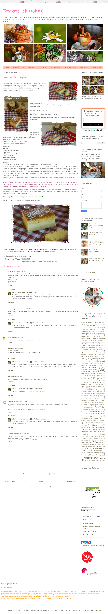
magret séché (84, 400)
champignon (84, 349)
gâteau (83, 388)
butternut (83, 342)
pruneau (90, 431)
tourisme (91, 455)
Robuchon (83, 438)
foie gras (85, 380)
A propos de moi (96, 67)
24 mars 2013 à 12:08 (20, 271)
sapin (82, 444)
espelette (83, 377)
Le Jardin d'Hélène (89, 520)
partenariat (96, 418)
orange (83, 413)
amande (83, 326)
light (89, 398)
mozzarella (84, 406)
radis (82, 433)
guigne (89, 391)
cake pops (90, 343)
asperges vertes (85, 327)
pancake (83, 416)
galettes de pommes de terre (95, 384)
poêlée (90, 424)
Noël (103, 407)
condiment (100, 358)
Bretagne (101, 336)
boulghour (91, 336)
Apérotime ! (16, 67)
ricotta (86, 436)
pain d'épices (84, 415)
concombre (84, 358)
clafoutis (101, 354)
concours (92, 358)
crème (95, 363)
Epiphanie (91, 375)
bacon (84, 329)
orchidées (90, 413)
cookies (100, 360)
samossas (100, 442)
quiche (96, 431)
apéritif (92, 326)
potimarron (96, 429)
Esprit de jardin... (88, 523)
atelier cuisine (94, 327)
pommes (91, 427)
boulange (100, 335)
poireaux (101, 424)
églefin (87, 373)
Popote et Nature (23, 11)
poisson (94, 425)
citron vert (93, 354)
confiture (91, 360)
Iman (9, 376)
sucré (33, 261)
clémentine (84, 356)
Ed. (9, 337)
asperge (101, 325)
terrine (87, 452)
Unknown (10, 401)
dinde (82, 373)
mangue (93, 400)
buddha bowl (94, 340)
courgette (102, 361)
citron (86, 354)
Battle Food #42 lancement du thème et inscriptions (96, 259)
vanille (48, 261)
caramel (103, 343)
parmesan (89, 418)
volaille (92, 460)
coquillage (83, 361)
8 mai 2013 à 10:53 (37, 388)
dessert (29, 261)
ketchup (91, 395)
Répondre (10, 285)
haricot (94, 391)
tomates (99, 454)
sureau (83, 450)
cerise (100, 347)
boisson (83, 335)
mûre (97, 406)
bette (101, 331)
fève (90, 378)
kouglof (101, 395)
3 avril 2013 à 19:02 (38, 362)
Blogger (98, 610)
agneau (85, 324)
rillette (92, 436)
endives (93, 373)
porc (88, 429)
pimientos (90, 422)
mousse (100, 404)
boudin (94, 334)
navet (90, 407)
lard (82, 397)
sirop (99, 444)
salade (83, 442)
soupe (94, 446)
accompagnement (93, 322)
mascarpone (101, 400)
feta (102, 377)
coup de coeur (93, 361)
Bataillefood (84, 331)
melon (85, 402)
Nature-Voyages (84, 67)
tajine (95, 450)
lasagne (93, 397)
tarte (100, 450)
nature (85, 407)
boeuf (101, 333)
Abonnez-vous (93, 124)
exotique (91, 377)
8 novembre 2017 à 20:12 (21, 433)
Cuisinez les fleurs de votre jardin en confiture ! (96, 250)
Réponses (12, 289)
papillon (101, 416)
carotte (85, 345)
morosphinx (93, 404)
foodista (93, 380)
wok (104, 460)
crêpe (101, 363)
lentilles (83, 398)
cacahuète (89, 342)
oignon (101, 411)
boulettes (83, 336)
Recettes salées (43, 67)
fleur (104, 379)
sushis (90, 450)
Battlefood (94, 331)
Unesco (97, 455)
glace (82, 389)
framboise (83, 382)
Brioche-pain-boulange (70, 67)
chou (82, 352)
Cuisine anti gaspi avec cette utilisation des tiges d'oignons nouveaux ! (96, 225)
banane (90, 329)
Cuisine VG (101, 545)
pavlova (89, 420)
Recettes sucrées (56, 67)
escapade (99, 375)
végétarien (54, 261)
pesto (83, 422)
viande (86, 460)
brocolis (95, 338)
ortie (96, 413)
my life (103, 406)
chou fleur (89, 352)
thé (88, 454)
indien (86, 393)
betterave (84, 333)
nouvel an (93, 411)
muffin (91, 406)
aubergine (102, 327)
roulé (95, 438)
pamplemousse (94, 415)
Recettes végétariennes (29, 67)
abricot (83, 322)
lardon (87, 397)
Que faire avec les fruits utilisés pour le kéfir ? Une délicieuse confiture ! (96, 243)
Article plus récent (10, 481)
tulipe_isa (11, 271)
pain (102, 413)
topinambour (84, 455)
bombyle (89, 334)
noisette (86, 409)
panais (101, 415)
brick (82, 338)
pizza (102, 422)
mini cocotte (84, 404)
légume (100, 397)
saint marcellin (91, 440)
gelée (101, 388)
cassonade (92, 347)
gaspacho (100, 386)
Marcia (10, 348)
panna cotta (91, 416)
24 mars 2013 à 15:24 (26, 309)
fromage (92, 382)
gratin (101, 389)
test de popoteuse (41, 261)
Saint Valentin (100, 440)
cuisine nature (94, 369)
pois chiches (85, 425)
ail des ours (93, 324)
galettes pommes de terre (88, 386)
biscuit (91, 333)
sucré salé (98, 448)
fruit (99, 382)
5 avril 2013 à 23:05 (16, 376)
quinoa (101, 431)
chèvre (92, 351)
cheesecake (84, 351)
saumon (94, 444)
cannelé (96, 343)
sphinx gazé (102, 446)
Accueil (7, 67)
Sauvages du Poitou (89, 531)
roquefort (90, 438)
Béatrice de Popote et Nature (21, 292)
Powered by (93, 130)
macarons (100, 398)
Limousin (94, 398)
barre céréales (99, 329)
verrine (102, 458)
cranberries (87, 363)
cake (82, 343)
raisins (88, 433)
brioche (87, 338)
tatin (82, 452)
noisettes (93, 409)
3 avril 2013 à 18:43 (17, 348)
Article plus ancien (71, 481)
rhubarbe (102, 434)
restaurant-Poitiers (93, 434)
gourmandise (90, 390)
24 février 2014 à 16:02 (39, 419)
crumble (101, 365)
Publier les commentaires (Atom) (44, 487)
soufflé (89, 446)
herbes (100, 391)
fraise (99, 381)
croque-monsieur (92, 365)
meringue (92, 402)
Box (96, 336)
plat (82, 424)
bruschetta (102, 338)
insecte (92, 393)
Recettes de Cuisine (93, 575)
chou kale (97, 352)
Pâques (83, 418)
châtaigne (101, 349)
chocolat (99, 351)
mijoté (101, 402)
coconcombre (93, 356)
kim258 (87, 610)
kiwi (96, 395)
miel (97, 402)
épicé (82, 375)
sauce (87, 444)
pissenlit (97, 422)
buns (101, 340)
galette (83, 384)
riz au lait (100, 436)
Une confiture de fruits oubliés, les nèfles (95, 233)
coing (101, 356)
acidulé (103, 322)
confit (82, 360)
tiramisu (93, 454)
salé (90, 442)
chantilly (94, 349)
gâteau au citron (93, 388)
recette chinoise (95, 433)
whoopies (98, 460)
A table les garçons (13, 309)
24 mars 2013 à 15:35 (38, 323)
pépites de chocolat (98, 420)
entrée (99, 373)
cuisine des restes (88, 367)
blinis (97, 333)
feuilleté (83, 379)
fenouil (97, 377)
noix (99, 409)
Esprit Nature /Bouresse (90, 535)
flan (99, 379)
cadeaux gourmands (98, 342)
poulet (103, 429)
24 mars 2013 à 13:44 (38, 292)
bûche (86, 340)
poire (95, 424)
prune (85, 431)
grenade (83, 391)
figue (94, 379)
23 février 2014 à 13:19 (20, 401)
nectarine (97, 407)
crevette (83, 365)
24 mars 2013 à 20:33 (16, 337)
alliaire (101, 324)
